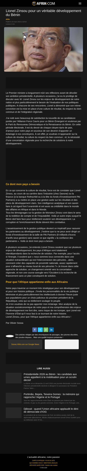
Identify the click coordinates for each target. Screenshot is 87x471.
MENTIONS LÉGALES (50, 463)
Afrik (8, 19)
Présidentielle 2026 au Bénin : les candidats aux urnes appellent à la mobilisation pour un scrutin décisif (50, 377)
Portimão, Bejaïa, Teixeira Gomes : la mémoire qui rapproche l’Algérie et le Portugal (51, 396)
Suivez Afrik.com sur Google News (25, 344)
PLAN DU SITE (50, 460)
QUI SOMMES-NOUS (36, 463)
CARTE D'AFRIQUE (38, 460)
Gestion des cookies (51, 465)
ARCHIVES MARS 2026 (37, 465)
